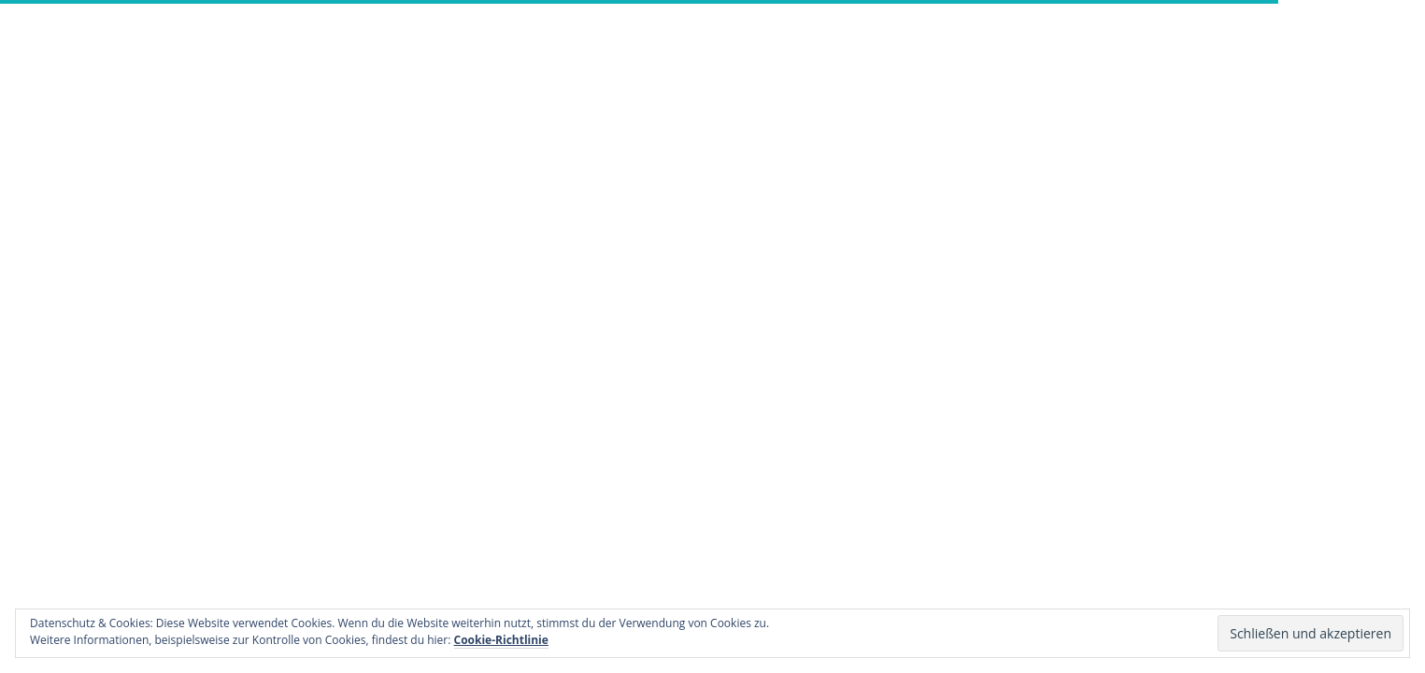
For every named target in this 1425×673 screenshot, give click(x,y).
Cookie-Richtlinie (501, 640)
